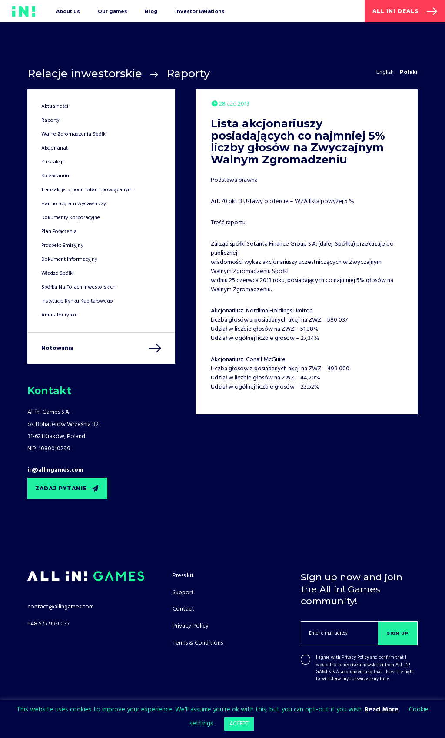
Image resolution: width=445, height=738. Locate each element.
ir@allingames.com (55, 470)
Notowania (57, 348)
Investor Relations (200, 11)
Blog (151, 11)
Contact (183, 609)
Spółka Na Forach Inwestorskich (78, 287)
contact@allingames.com (60, 607)
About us (68, 11)
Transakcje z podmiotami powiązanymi (87, 190)
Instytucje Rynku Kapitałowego (77, 301)
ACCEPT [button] (239, 723)
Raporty (188, 73)
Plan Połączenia (59, 231)
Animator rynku (59, 315)
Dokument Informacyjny (69, 259)
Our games (112, 11)
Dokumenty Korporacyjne (70, 217)
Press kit (183, 576)
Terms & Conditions (198, 643)
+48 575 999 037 (48, 624)
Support (183, 593)
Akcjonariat (54, 148)
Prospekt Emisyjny (62, 245)
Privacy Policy (355, 658)
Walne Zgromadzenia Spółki (74, 134)
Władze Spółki (57, 273)
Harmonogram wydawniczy (73, 203)
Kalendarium (56, 176)
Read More (382, 710)
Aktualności (54, 106)
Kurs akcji (52, 162)
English (385, 72)
